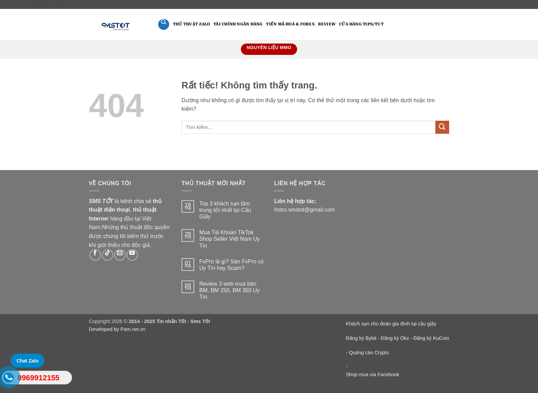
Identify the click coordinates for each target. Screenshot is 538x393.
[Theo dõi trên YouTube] (132, 255)
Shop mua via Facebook (372, 374)
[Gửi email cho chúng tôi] (120, 255)
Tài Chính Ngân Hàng (237, 24)
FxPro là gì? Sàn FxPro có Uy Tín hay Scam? (231, 265)
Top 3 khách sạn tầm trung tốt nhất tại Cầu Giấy (225, 210)
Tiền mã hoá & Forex (290, 24)
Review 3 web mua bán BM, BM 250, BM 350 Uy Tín (229, 290)
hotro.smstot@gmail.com (304, 210)
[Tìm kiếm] (163, 24)
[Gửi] (442, 127)
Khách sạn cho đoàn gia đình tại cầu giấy (391, 323)
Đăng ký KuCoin (431, 338)
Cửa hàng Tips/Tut (361, 24)
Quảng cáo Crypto (369, 352)
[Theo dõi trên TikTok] (107, 255)
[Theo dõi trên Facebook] (95, 255)
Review (327, 24)
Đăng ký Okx (395, 338)
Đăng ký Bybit (361, 338)
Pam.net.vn (132, 329)
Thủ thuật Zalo (191, 24)
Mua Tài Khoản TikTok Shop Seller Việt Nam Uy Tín (229, 238)
